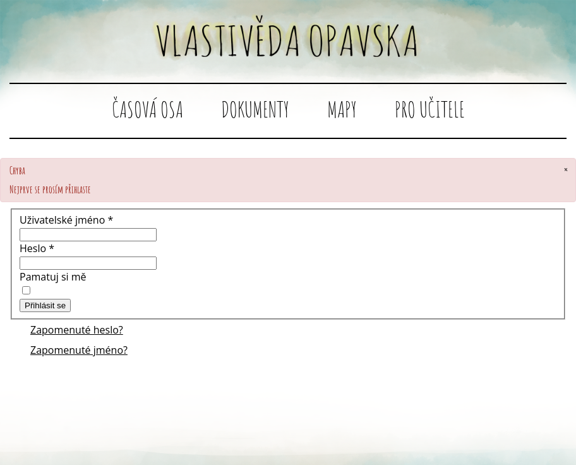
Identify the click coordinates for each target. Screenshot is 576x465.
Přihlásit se (45, 305)
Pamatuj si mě (53, 277)
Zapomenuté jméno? (79, 350)
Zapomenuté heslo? (76, 330)
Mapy (342, 109)
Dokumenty (255, 109)
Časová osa (147, 109)
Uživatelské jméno (66, 220)
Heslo (37, 248)
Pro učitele (430, 109)
